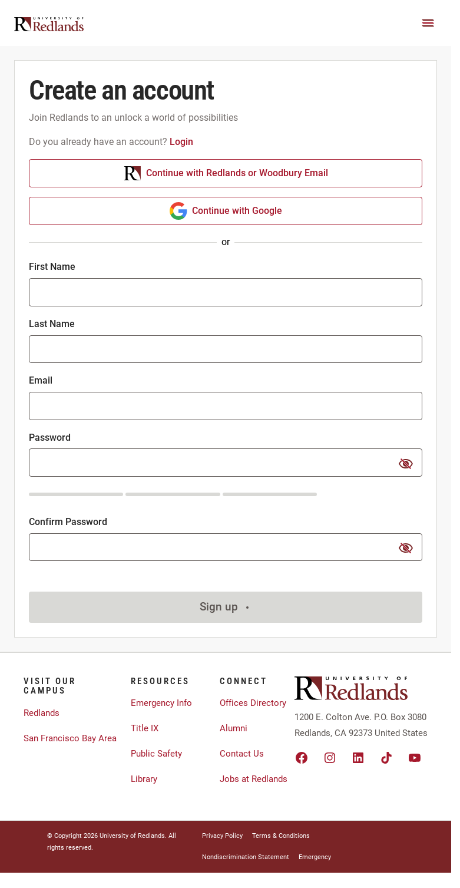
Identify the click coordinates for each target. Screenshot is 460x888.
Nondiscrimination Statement (245, 857)
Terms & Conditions (281, 836)
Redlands (41, 713)
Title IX (144, 728)
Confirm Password (68, 521)
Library (144, 779)
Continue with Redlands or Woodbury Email (226, 173)
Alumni (233, 728)
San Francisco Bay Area (70, 738)
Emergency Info (161, 703)
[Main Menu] (428, 23)
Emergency (315, 857)
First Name (52, 266)
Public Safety (156, 753)
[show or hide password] (406, 464)
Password (50, 437)
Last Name (52, 323)
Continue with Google (226, 211)
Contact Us (242, 753)
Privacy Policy (222, 836)
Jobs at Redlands (253, 779)
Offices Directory (253, 703)
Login (181, 141)
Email (40, 380)
